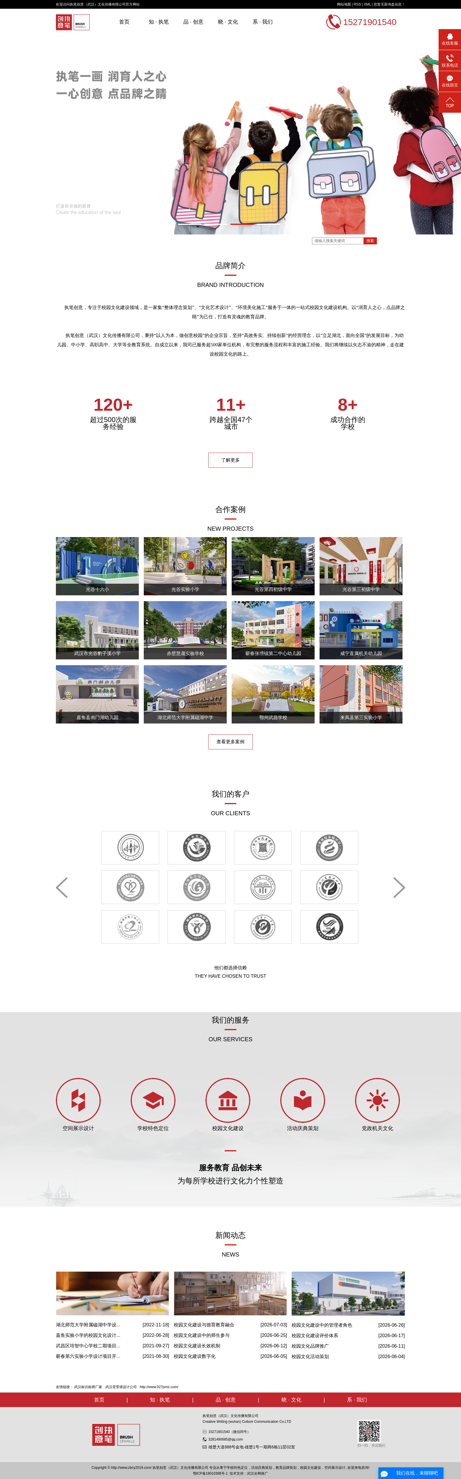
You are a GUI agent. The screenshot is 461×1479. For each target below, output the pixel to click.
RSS (357, 4)
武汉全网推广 (257, 1473)
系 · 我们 (263, 22)
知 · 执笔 (159, 22)
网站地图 (344, 4)
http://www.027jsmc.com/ (159, 1387)
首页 (124, 22)
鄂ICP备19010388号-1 (210, 1473)
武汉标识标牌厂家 (88, 1387)
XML (367, 4)
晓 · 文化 (228, 22)
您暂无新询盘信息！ (389, 4)
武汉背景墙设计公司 (121, 1387)
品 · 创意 (193, 22)
